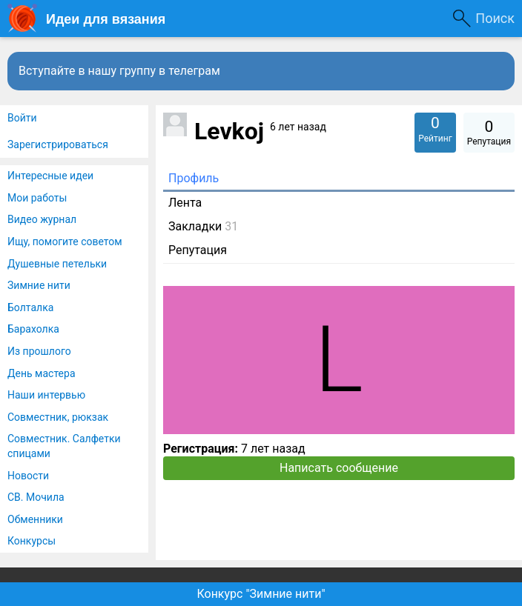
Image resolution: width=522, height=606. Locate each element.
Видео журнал (41, 219)
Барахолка (33, 329)
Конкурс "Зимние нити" (260, 594)
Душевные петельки (57, 264)
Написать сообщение (339, 468)
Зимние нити (38, 285)
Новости (28, 476)
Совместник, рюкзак (57, 417)
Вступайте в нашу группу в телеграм (119, 71)
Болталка (30, 307)
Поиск (495, 18)
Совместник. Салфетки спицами (64, 446)
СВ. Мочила (36, 497)
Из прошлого (39, 351)
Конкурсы (31, 541)
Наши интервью (46, 395)
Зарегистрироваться (57, 144)
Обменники (35, 519)
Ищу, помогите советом (64, 241)
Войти (22, 118)
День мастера (41, 373)
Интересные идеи (50, 176)
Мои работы (37, 198)
